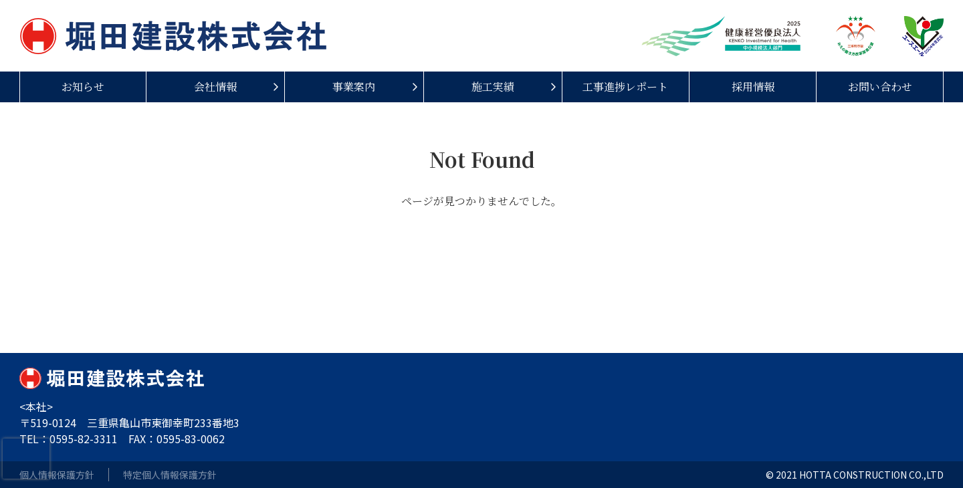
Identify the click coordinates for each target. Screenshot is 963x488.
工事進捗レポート (625, 86)
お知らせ (83, 86)
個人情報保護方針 (56, 474)
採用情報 (753, 86)
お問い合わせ (880, 86)
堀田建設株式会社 (173, 35)
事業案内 (353, 86)
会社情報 (215, 86)
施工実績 (492, 86)
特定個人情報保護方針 (170, 474)
